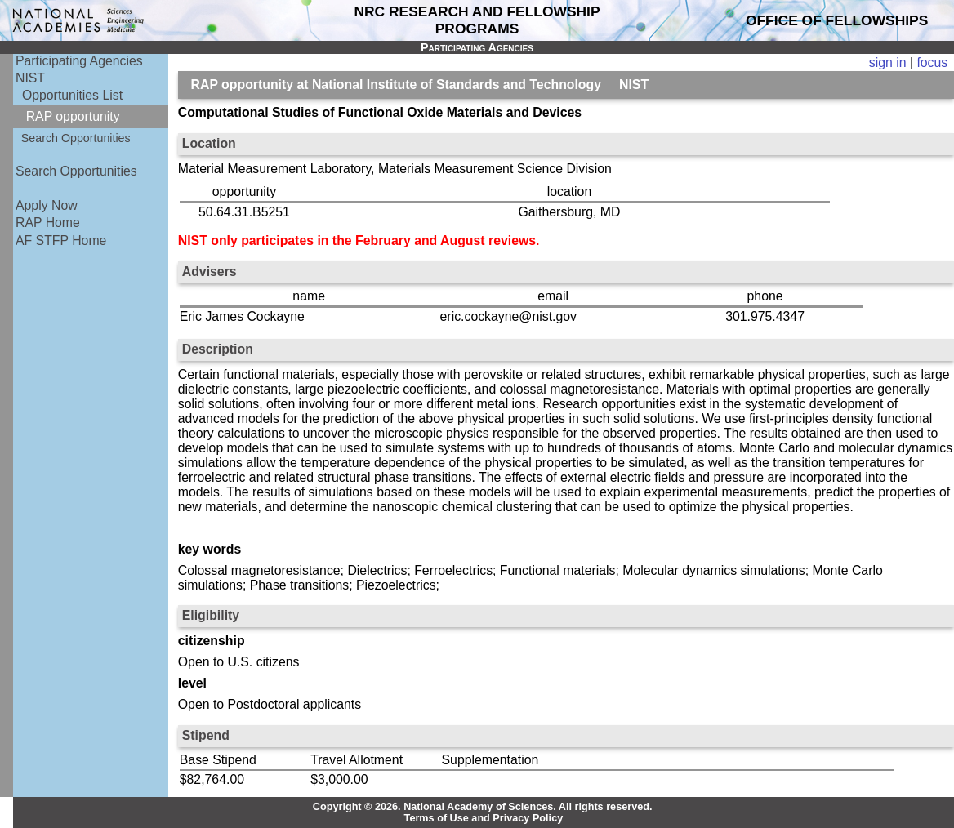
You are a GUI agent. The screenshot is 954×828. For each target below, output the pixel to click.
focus (931, 62)
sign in (888, 62)
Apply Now (47, 205)
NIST (30, 78)
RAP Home (48, 222)
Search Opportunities (76, 138)
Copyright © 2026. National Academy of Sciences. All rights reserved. (483, 806)
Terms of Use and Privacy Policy (484, 818)
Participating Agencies (79, 61)
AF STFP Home (61, 240)
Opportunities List (72, 95)
